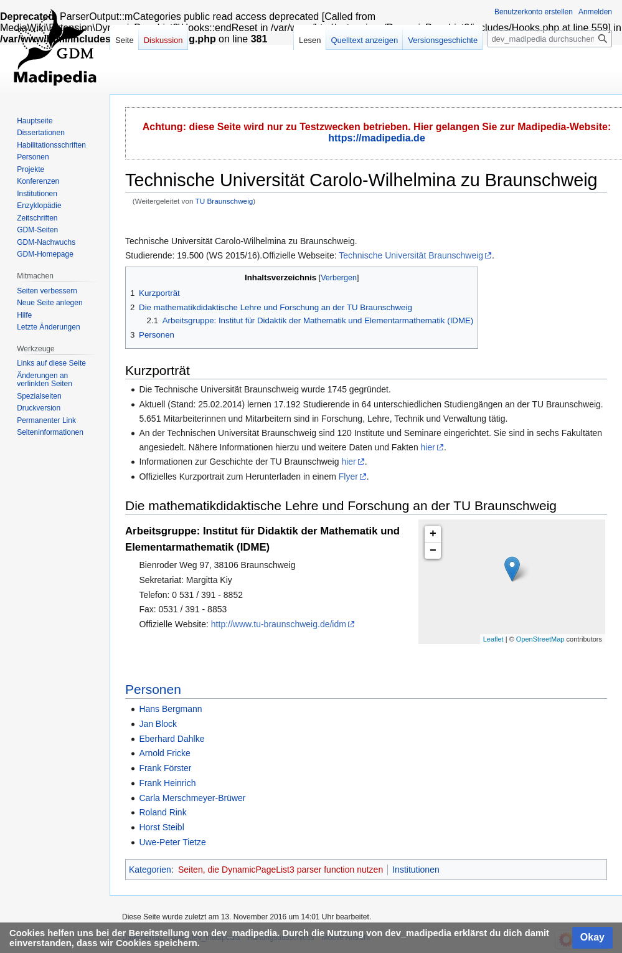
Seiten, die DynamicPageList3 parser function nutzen (280, 870)
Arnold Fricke (164, 753)
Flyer (348, 476)
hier (428, 447)
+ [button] (433, 533)
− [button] (433, 550)
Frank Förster (165, 768)
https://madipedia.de (376, 138)
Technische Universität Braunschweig (411, 255)
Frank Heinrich (167, 783)
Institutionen (416, 870)
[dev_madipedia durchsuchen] (550, 38)
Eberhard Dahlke (171, 739)
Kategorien (150, 870)
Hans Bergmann (170, 709)
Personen (153, 689)
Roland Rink (162, 812)
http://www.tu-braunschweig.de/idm (278, 624)
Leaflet (493, 639)
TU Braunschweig (224, 201)
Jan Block (158, 724)
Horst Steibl (161, 827)
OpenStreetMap (540, 639)
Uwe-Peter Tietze (172, 842)
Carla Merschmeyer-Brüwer (192, 798)
